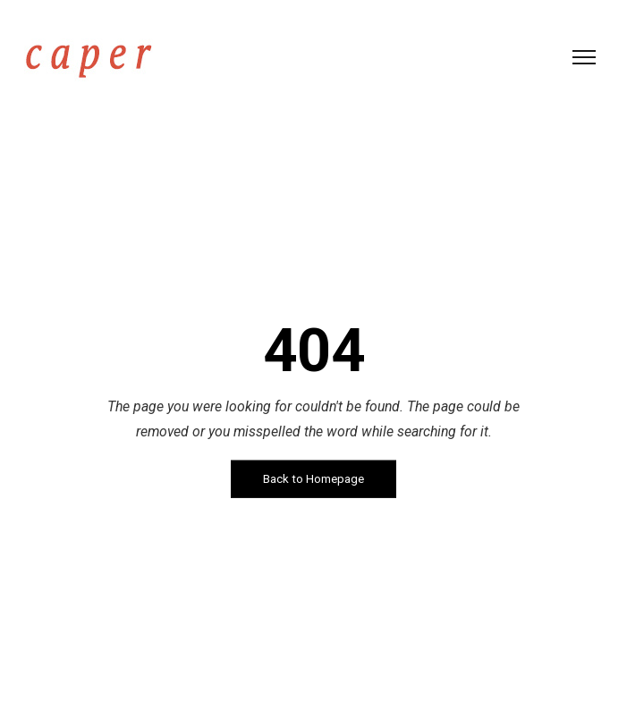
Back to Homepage (313, 479)
